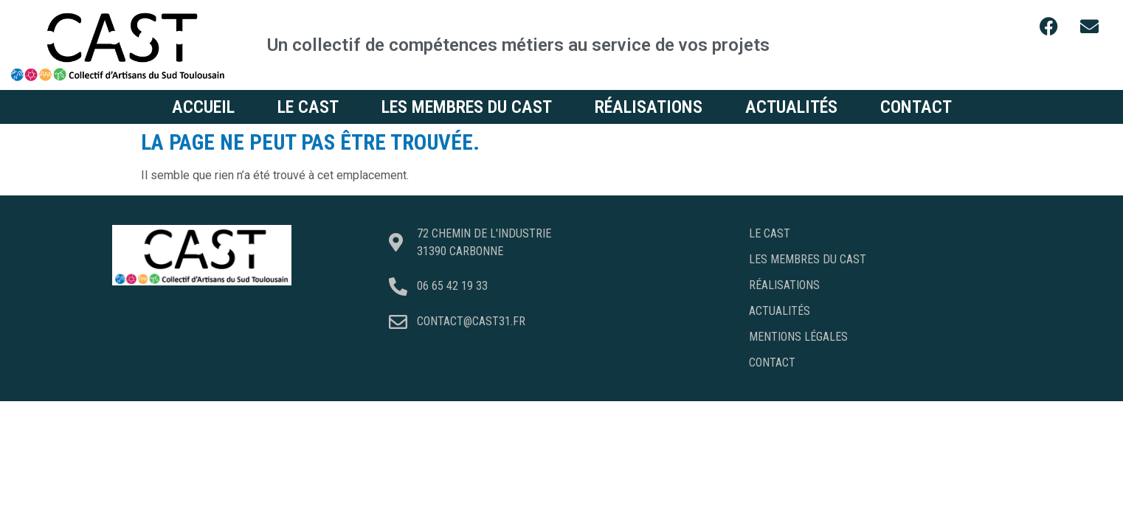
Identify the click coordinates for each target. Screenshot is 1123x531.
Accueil (203, 107)
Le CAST (308, 107)
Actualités (791, 107)
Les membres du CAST (466, 107)
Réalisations (648, 107)
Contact (916, 107)
